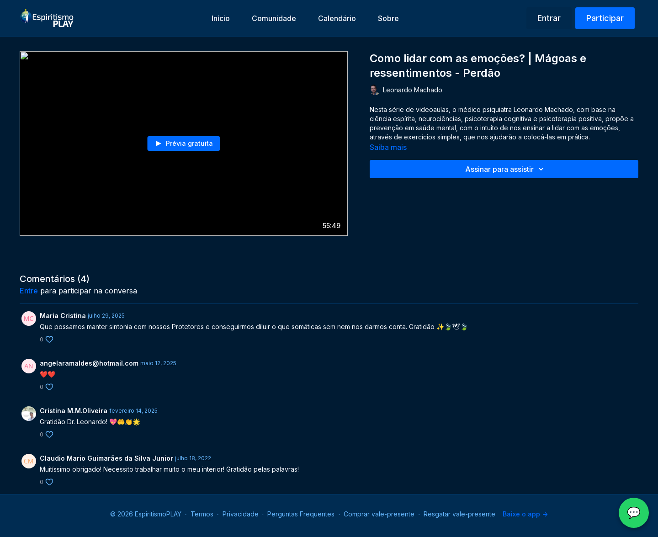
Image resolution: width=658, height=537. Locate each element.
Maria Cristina (63, 315)
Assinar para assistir (506, 169)
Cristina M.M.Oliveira (73, 411)
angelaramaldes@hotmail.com (89, 363)
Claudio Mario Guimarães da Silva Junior (106, 458)
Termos (202, 514)
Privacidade (241, 514)
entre (29, 290)
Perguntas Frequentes (300, 514)
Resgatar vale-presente (459, 514)
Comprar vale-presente (379, 514)
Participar (605, 18)
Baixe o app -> (525, 514)
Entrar (549, 18)
